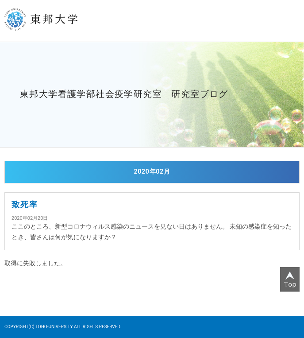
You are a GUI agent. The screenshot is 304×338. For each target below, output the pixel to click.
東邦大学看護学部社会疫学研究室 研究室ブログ (124, 94)
